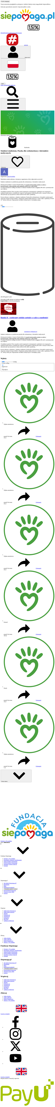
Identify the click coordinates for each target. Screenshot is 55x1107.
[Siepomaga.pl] (27, 20)
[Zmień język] (13, 64)
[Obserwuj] (15, 162)
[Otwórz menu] (13, 104)
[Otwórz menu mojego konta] (16, 52)
